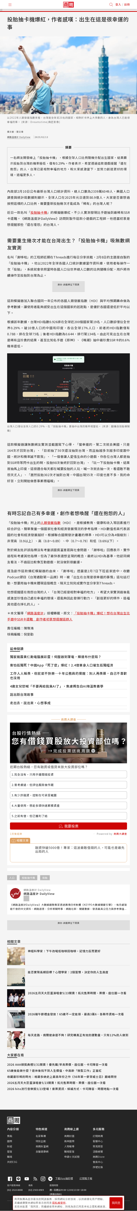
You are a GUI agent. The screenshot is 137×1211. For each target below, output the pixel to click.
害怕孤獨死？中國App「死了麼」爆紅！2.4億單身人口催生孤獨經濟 (61, 665)
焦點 (9, 1136)
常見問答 (98, 1146)
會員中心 (98, 1162)
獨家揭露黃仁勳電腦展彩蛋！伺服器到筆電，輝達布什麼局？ (56, 656)
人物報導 (69, 1146)
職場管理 (69, 1151)
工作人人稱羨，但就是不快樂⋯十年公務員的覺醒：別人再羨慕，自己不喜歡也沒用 (68, 675)
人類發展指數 (50, 522)
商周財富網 (42, 1146)
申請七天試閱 (71, 1156)
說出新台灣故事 (22, 694)
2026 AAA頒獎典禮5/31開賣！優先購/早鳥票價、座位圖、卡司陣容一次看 (57, 1064)
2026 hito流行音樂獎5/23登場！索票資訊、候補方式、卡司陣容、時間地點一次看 (63, 1089)
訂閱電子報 (86, 1178)
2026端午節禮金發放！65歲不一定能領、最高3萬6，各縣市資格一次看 (76, 1014)
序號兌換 (98, 1167)
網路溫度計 (35, 613)
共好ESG (12, 1162)
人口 (12, 877)
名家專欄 (41, 1136)
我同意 (116, 1202)
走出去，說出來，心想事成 (30, 702)
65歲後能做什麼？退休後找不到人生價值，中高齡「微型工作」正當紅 (54, 1070)
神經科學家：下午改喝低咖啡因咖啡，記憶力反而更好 (64, 951)
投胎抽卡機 (39, 212)
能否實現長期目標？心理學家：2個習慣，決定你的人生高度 (68, 972)
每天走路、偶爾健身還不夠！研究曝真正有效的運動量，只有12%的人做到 (78, 1035)
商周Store (99, 1156)
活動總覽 (98, 1151)
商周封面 (69, 1136)
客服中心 (98, 1141)
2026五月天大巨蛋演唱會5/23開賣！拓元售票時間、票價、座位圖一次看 (77, 993)
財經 (9, 1146)
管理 (9, 1151)
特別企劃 (41, 1141)
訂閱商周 (98, 1136)
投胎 (45, 877)
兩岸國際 (69, 1141)
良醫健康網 (42, 1151)
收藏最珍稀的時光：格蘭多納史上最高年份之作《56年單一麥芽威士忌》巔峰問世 (62, 1076)
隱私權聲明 (59, 1202)
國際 (9, 1141)
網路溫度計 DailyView (19, 137)
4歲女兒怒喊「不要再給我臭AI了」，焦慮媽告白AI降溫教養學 (56, 686)
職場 (9, 1156)
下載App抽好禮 (64, 1178)
